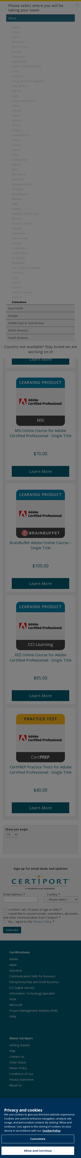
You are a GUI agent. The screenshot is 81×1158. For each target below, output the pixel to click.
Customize (37, 1146)
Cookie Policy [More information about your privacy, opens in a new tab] (51, 1137)
